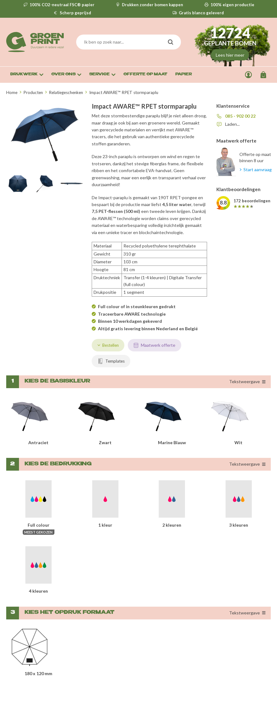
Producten (33, 92)
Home (11, 92)
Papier (183, 74)
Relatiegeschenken (66, 92)
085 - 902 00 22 (240, 116)
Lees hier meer (230, 55)
